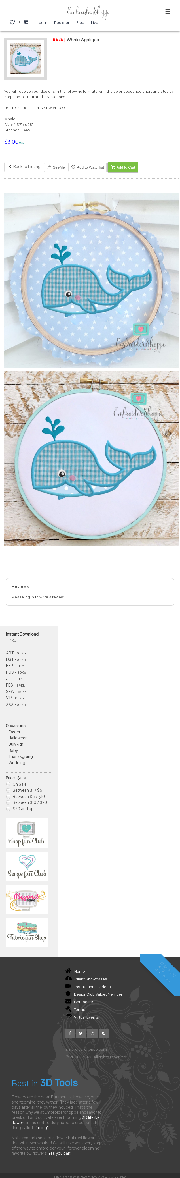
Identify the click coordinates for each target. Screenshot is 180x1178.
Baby (13, 751)
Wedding (17, 763)
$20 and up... (21, 809)
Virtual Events (82, 1017)
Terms (75, 1010)
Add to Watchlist (87, 167)
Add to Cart (123, 167)
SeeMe (55, 167)
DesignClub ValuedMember (93, 994)
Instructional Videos (88, 987)
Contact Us (79, 1002)
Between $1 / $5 (24, 791)
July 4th (16, 745)
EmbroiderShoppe (89, 12)
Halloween (18, 738)
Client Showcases (86, 979)
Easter (14, 732)
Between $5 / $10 (25, 797)
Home (75, 972)
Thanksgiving (21, 757)
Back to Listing (24, 167)
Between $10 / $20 (26, 803)
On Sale (16, 785)
